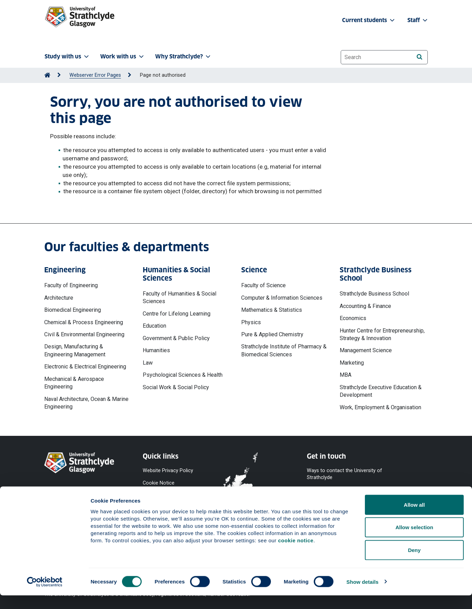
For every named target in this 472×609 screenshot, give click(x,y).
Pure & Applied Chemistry (272, 334)
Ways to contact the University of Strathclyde (344, 474)
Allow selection (414, 541)
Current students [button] (369, 20)
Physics (251, 322)
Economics (353, 318)
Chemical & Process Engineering (83, 322)
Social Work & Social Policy (176, 387)
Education (154, 325)
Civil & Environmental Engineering (84, 334)
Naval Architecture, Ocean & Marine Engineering (86, 403)
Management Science (366, 350)
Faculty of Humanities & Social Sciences (179, 297)
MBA (345, 375)
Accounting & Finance (365, 306)
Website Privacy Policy (168, 471)
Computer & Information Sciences (281, 297)
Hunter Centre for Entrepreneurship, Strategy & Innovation (382, 334)
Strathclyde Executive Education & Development (381, 391)
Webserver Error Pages (95, 75)
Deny (414, 563)
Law (148, 362)
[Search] (419, 57)
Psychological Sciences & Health (183, 375)
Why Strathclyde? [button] (183, 56)
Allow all (414, 518)
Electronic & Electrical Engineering (85, 366)
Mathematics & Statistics (271, 310)
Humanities (156, 350)
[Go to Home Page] (47, 75)
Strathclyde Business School (374, 293)
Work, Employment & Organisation (380, 407)
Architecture (58, 297)
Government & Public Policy (176, 338)
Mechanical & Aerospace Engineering (74, 383)
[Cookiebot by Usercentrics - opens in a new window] (45, 595)
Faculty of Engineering (71, 285)
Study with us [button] (67, 56)
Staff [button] (418, 20)
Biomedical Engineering (72, 310)
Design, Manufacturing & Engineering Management (74, 350)
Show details (363, 595)
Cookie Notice (158, 483)
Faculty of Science (263, 285)
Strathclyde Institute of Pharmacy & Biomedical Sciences (284, 350)
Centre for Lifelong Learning (176, 313)
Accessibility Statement (169, 495)
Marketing (352, 362)
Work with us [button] (122, 56)
